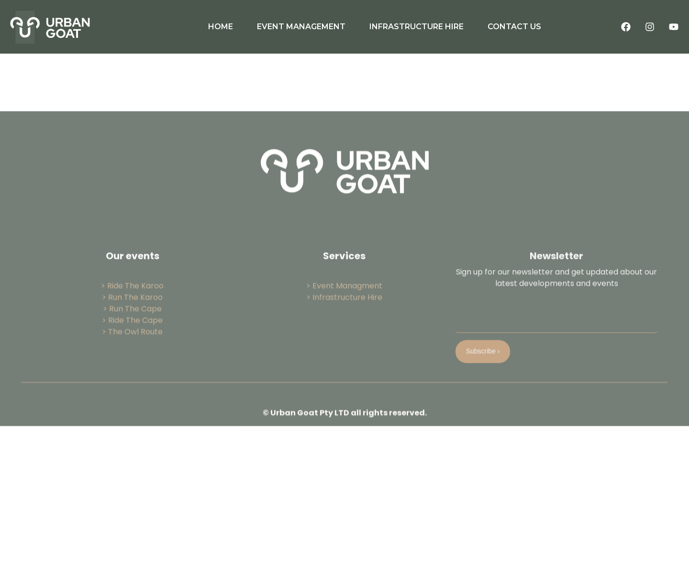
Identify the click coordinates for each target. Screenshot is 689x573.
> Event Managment (344, 324)
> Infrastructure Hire (344, 336)
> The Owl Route (132, 370)
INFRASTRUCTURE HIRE (416, 26)
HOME (220, 26)
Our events (132, 295)
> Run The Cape (132, 347)
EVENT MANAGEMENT (301, 26)
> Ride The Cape (132, 359)
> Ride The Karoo (132, 324)
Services (344, 295)
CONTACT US (514, 26)
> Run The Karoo (132, 336)
